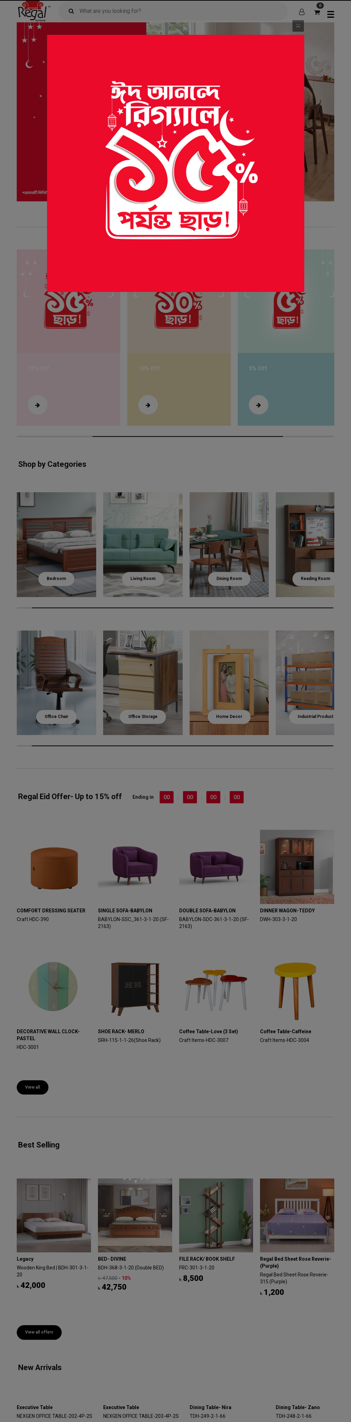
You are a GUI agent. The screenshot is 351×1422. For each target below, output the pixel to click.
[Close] (298, 25)
